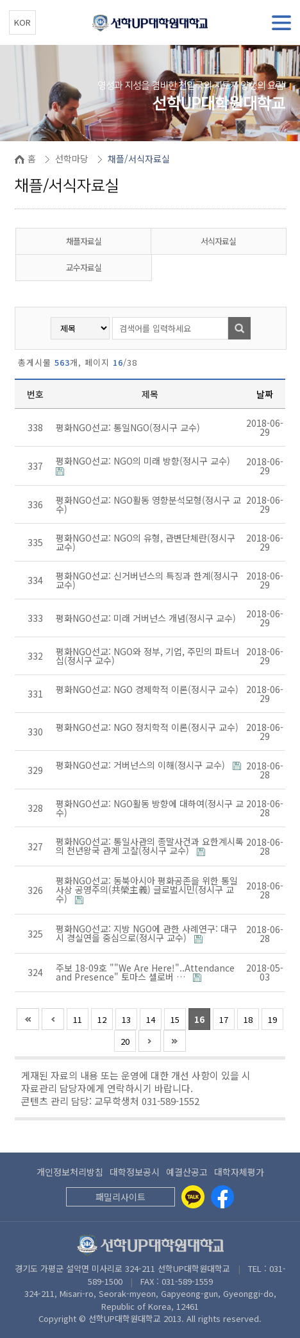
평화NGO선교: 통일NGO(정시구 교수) (129, 427)
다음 (149, 1041)
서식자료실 (218, 241)
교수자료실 (83, 267)
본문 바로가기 (0, 0)
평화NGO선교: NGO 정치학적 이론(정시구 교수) (147, 727)
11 (77, 1019)
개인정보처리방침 (70, 1171)
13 (126, 1019)
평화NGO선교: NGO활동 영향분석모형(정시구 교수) (148, 504)
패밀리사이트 (121, 1196)
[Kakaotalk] (192, 1196)
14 (150, 1019)
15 (175, 1019)
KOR (22, 22)
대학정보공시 (135, 1171)
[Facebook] (222, 1196)
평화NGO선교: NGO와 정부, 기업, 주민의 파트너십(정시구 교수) (148, 656)
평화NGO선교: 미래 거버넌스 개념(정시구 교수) (147, 618)
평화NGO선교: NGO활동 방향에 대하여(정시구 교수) (150, 808)
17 (223, 1019)
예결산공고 (187, 1171)
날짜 (264, 394)
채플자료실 (83, 241)
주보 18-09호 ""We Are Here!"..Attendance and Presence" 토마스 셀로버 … (145, 972)
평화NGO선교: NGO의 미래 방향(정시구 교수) (144, 460)
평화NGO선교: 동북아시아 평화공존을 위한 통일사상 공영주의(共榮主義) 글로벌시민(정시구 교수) (147, 889)
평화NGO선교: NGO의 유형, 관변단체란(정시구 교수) (145, 542)
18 (248, 1019)
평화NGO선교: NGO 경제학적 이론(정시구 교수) (147, 689)
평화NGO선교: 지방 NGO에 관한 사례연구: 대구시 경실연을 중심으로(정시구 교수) (146, 933)
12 (101, 1019)
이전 (53, 1019)
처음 (28, 1019)
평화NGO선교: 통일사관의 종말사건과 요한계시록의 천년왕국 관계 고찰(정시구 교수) (150, 846)
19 (272, 1019)
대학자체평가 (239, 1171)
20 (125, 1041)
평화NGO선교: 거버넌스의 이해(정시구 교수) (142, 765)
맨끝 (174, 1041)
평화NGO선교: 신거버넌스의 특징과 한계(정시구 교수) (147, 580)
